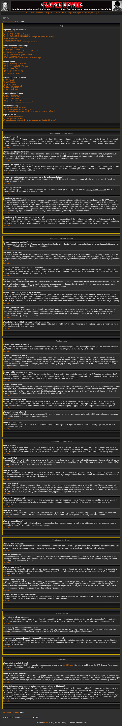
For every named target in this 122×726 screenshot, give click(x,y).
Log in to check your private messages (80, 13)
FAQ (26, 13)
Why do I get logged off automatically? (16, 35)
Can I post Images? (10, 84)
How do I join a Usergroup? (12, 100)
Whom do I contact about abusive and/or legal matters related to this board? (29, 120)
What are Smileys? (9, 82)
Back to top (6, 148)
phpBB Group (68, 665)
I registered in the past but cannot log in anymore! (20, 42)
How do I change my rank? (12, 56)
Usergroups (48, 13)
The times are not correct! (12, 49)
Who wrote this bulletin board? (13, 116)
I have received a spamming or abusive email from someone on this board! (29, 111)
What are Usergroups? (11, 98)
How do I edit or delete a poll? (13, 70)
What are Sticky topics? (11, 88)
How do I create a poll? (11, 68)
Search (32, 13)
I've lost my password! (10, 38)
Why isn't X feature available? (13, 118)
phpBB (46, 723)
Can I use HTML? (9, 81)
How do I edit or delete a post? (13, 65)
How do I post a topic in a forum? (14, 63)
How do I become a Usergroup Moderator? (18, 102)
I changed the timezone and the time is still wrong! (20, 51)
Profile (64, 13)
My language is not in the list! (13, 52)
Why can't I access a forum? (13, 72)
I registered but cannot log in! (13, 40)
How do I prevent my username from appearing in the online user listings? (28, 37)
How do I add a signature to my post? (16, 67)
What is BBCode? (9, 79)
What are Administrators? (12, 95)
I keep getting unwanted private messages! (18, 109)
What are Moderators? (11, 97)
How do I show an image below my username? (19, 54)
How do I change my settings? (13, 47)
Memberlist (39, 13)
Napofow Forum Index (11, 22)
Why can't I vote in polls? (11, 73)
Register (57, 13)
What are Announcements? (12, 86)
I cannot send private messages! (14, 107)
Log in (97, 13)
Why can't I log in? (9, 31)
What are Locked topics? (11, 89)
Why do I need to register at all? (14, 33)
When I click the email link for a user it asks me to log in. (22, 58)
